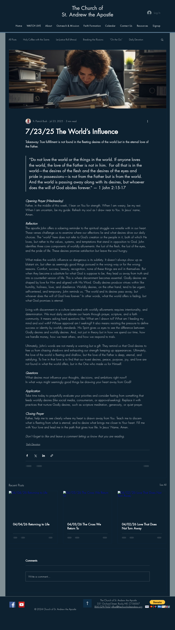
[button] (162, 39)
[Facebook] (12, 605)
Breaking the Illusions (93, 39)
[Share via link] (51, 455)
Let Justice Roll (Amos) (66, 39)
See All (163, 484)
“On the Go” (116, 39)
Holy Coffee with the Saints (36, 39)
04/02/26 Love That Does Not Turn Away (139, 526)
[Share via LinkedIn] (43, 455)
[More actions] (148, 121)
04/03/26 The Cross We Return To (84, 526)
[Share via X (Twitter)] (35, 455)
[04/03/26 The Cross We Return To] (87, 504)
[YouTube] (21, 605)
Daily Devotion (136, 39)
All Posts (12, 39)
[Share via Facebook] (27, 455)
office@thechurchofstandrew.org (126, 606)
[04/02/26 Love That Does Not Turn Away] (142, 504)
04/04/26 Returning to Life (31, 524)
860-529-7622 (102, 606)
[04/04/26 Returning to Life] (33, 504)
